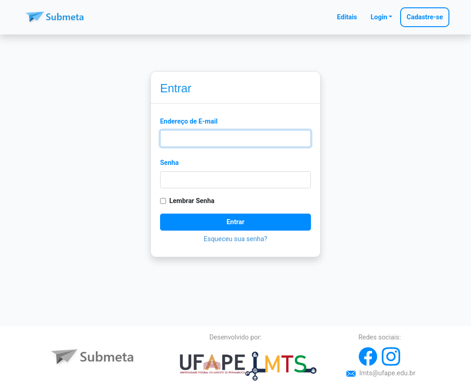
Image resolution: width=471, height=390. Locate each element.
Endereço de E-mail (189, 121)
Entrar (235, 222)
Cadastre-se (425, 17)
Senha (169, 163)
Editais (347, 17)
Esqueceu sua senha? (235, 239)
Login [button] (379, 17)
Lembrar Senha (191, 201)
